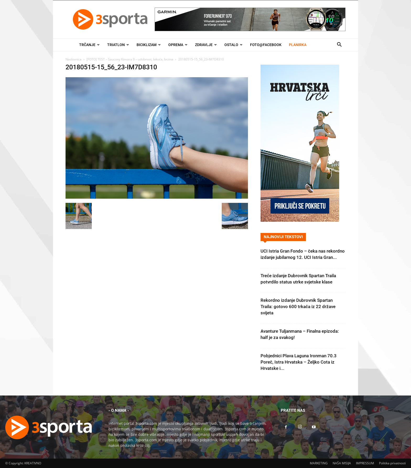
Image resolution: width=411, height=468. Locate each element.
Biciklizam (149, 45)
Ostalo (233, 45)
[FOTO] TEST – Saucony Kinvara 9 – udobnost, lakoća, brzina (129, 59)
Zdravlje (206, 45)
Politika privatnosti (392, 463)
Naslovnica (74, 59)
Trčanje (89, 45)
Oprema (177, 45)
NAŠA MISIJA (342, 463)
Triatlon (118, 45)
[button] (339, 45)
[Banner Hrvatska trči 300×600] (300, 220)
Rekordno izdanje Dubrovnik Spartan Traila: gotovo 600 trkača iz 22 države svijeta (298, 306)
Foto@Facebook (266, 45)
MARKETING (319, 463)
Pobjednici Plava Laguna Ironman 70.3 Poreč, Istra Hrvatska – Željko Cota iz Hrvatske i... (299, 362)
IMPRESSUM (365, 463)
